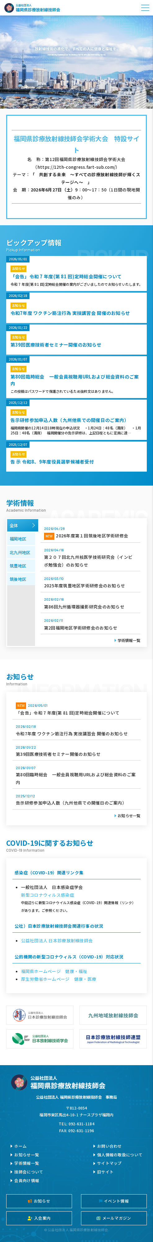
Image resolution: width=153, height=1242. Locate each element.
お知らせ (39, 1201)
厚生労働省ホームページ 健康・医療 (59, 979)
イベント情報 (114, 1201)
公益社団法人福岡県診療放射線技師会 (32, 8)
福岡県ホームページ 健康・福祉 (54, 971)
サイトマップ (109, 1163)
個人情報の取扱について (119, 1155)
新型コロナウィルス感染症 (47, 895)
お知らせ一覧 (129, 815)
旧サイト (105, 1172)
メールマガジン (114, 1218)
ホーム (20, 1146)
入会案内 (39, 1218)
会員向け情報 (26, 1180)
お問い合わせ (109, 1146)
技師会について (28, 1172)
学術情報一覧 (129, 640)
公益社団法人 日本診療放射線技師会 (57, 940)
